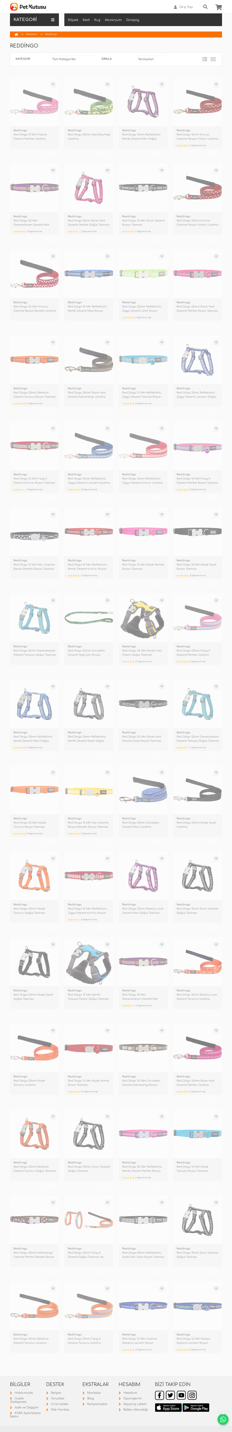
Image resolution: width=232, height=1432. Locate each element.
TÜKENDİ (49, 154)
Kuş (97, 20)
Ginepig (132, 20)
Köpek (73, 20)
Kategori (23, 58)
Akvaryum (113, 20)
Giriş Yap (183, 7)
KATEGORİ (34, 19)
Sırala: (107, 58)
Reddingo (51, 34)
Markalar (31, 34)
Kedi (86, 20)
